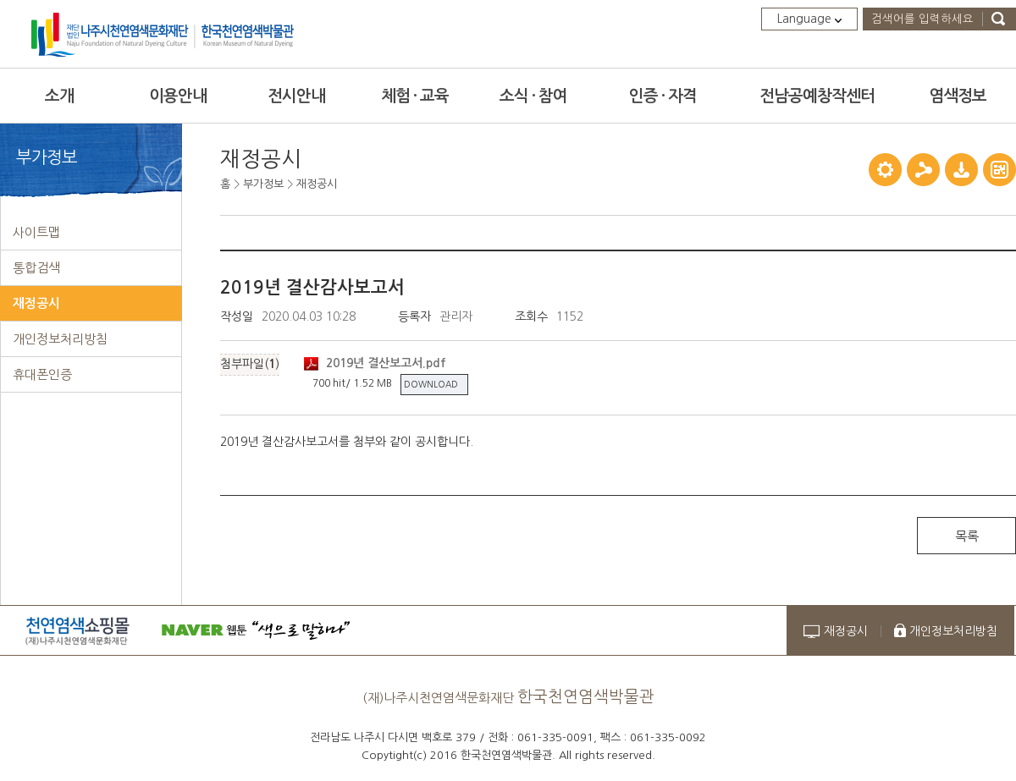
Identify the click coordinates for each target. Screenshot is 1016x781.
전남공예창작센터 (817, 96)
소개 (59, 96)
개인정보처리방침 (953, 631)
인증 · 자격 (663, 96)
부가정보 (263, 184)
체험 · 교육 (415, 96)
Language (809, 19)
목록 (967, 536)
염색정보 (957, 96)
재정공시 (316, 184)
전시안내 (296, 96)
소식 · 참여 (533, 96)
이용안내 (178, 96)
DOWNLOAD (431, 384)
